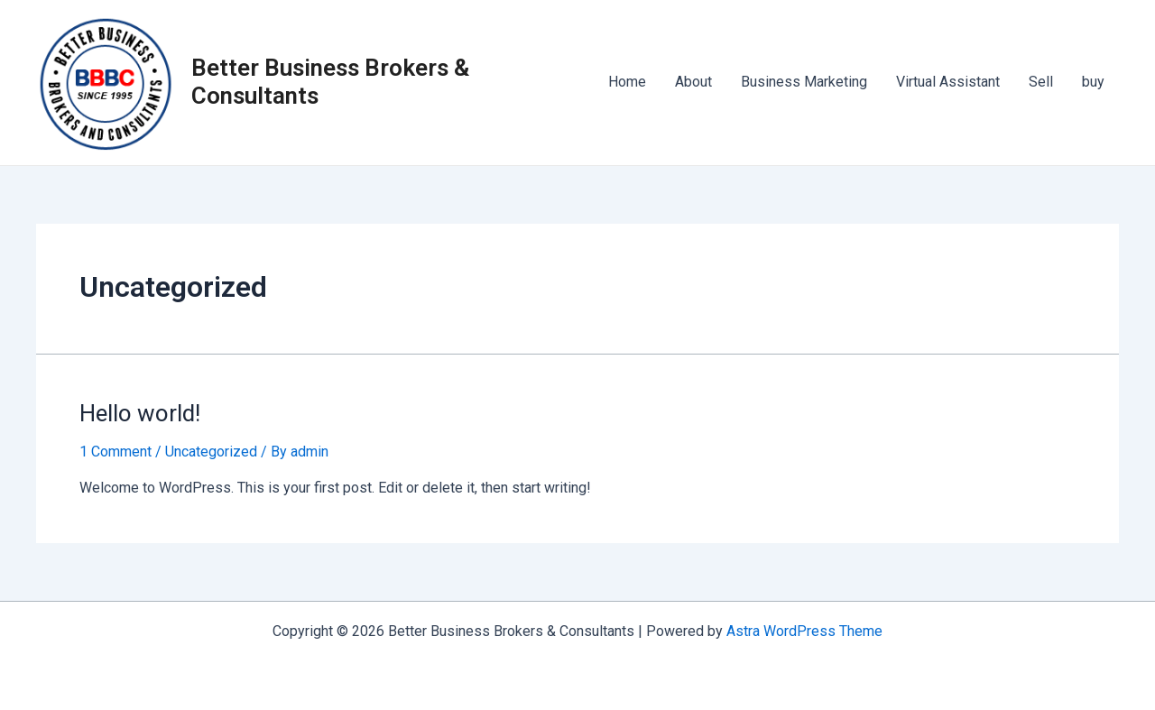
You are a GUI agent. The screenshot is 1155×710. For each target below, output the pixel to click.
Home (627, 81)
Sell (1041, 81)
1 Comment (115, 451)
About (693, 81)
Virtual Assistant (948, 81)
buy (1093, 81)
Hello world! (139, 413)
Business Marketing (804, 81)
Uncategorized (211, 451)
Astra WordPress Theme (804, 631)
